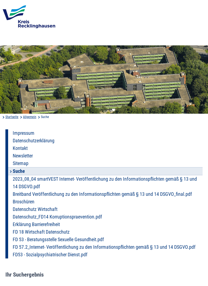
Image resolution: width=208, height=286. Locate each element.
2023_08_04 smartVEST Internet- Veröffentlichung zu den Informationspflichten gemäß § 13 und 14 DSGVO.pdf (105, 182)
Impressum (23, 133)
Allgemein (29, 117)
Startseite (11, 117)
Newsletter (23, 156)
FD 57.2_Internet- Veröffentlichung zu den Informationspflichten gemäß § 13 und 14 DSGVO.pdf (104, 247)
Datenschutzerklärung (33, 140)
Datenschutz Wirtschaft (35, 209)
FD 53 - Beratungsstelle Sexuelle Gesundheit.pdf (58, 239)
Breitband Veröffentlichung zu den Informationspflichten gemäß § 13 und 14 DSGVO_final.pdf (102, 194)
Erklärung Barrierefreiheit (36, 224)
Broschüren (23, 201)
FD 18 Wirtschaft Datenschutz (41, 232)
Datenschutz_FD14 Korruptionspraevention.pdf (57, 217)
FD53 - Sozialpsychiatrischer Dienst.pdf (50, 254)
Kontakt (20, 148)
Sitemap (20, 163)
